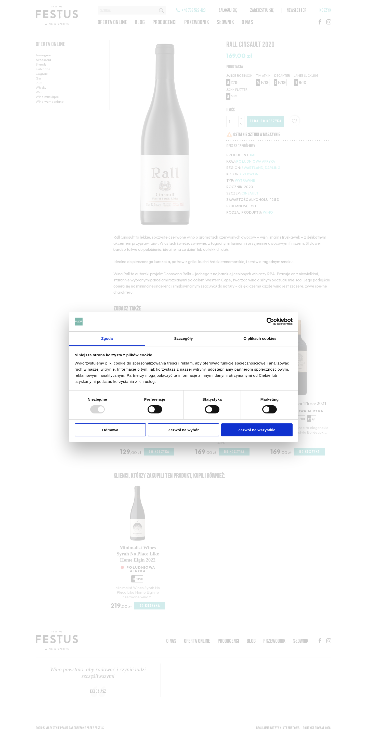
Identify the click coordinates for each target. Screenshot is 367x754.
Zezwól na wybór (183, 430)
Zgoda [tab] (107, 338)
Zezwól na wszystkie (257, 430)
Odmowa (110, 430)
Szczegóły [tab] (183, 338)
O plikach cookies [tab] (259, 338)
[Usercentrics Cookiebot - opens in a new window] (270, 321)
